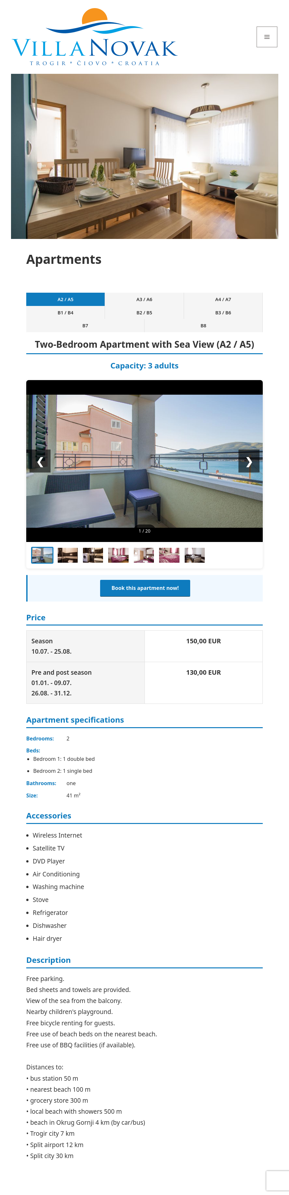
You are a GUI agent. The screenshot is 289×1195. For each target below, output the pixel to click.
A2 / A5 (41, 303)
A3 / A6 (70, 303)
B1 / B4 (129, 303)
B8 (248, 303)
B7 (218, 303)
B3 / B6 (188, 303)
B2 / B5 (159, 303)
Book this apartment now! (145, 571)
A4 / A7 (100, 303)
